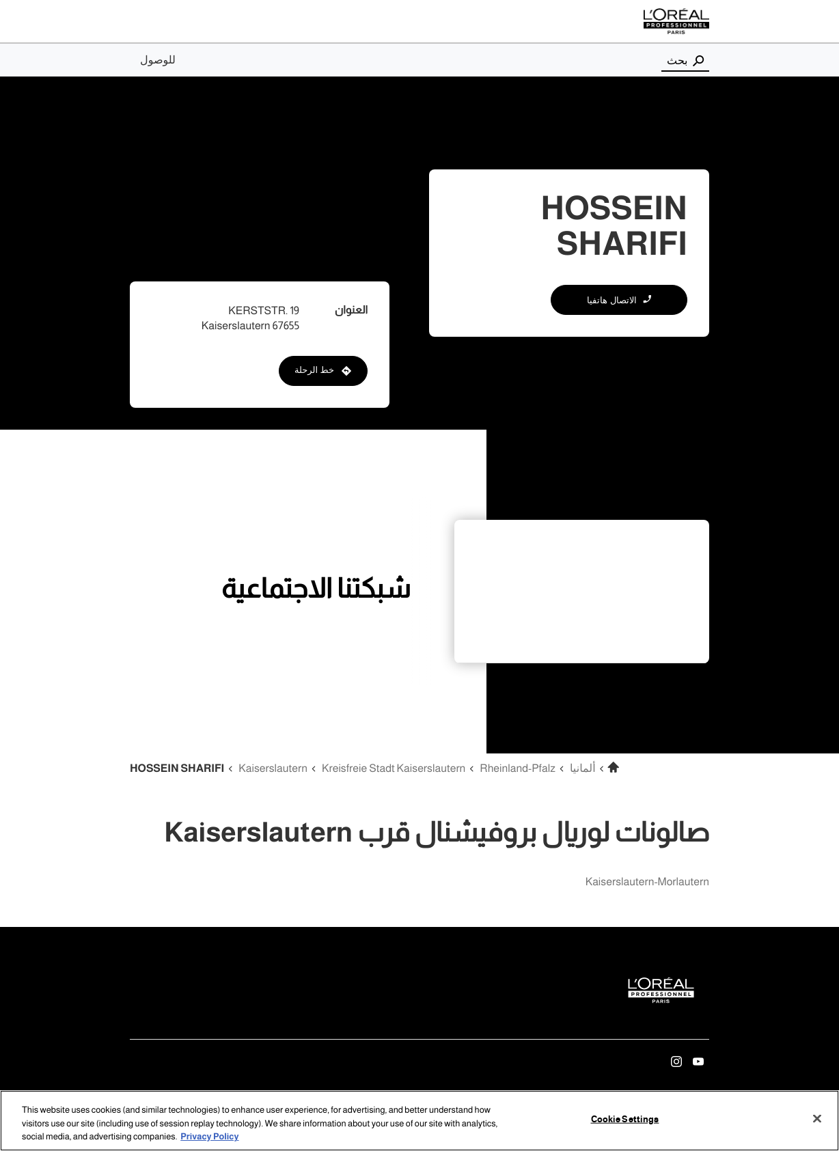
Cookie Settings (625, 1119)
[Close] (817, 1118)
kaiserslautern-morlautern (647, 882)
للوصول (158, 60)
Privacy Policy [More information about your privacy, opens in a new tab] (209, 1137)
